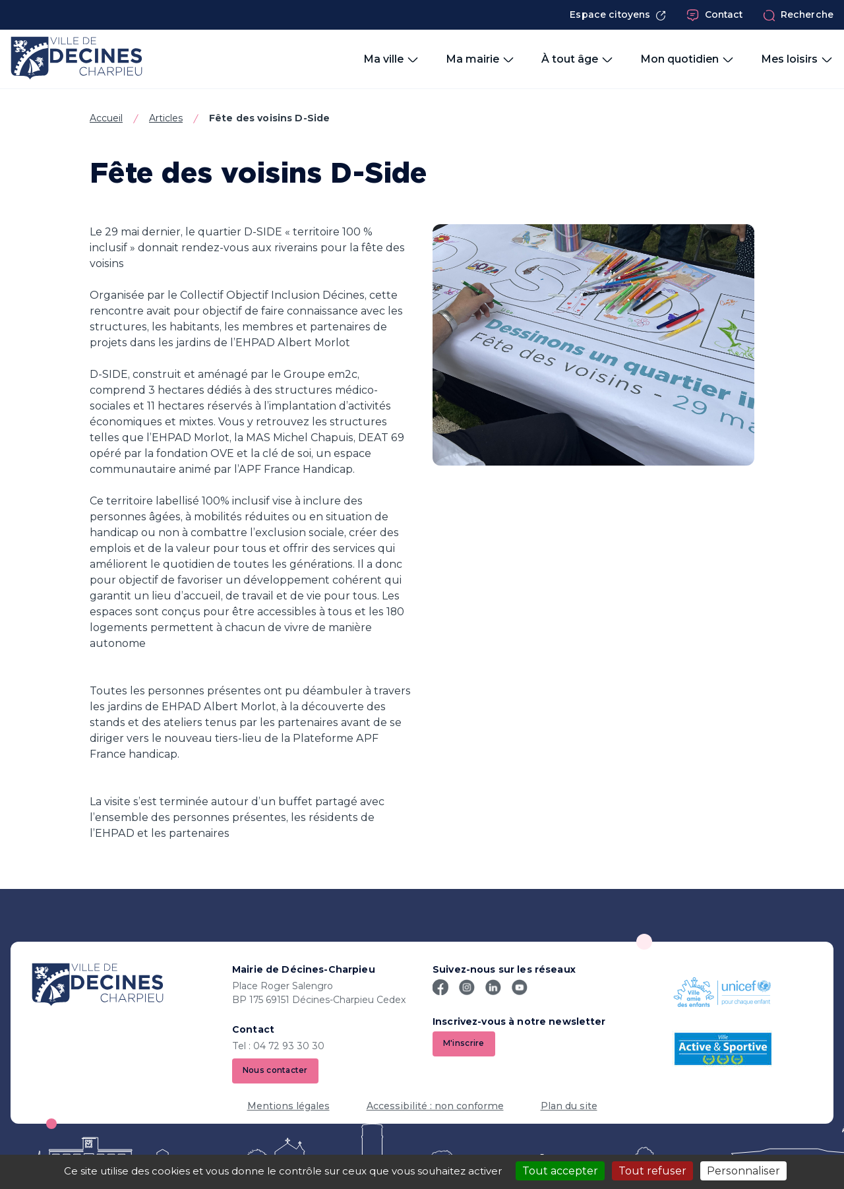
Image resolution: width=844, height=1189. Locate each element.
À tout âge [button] (577, 59)
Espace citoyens (618, 15)
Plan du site (569, 1106)
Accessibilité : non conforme (435, 1106)
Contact (714, 15)
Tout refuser (652, 1171)
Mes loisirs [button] (797, 59)
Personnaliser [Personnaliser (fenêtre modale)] (743, 1171)
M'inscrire (464, 1044)
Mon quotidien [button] (687, 59)
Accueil (106, 118)
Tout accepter (560, 1171)
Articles (166, 118)
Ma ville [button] (391, 59)
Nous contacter (275, 1071)
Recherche (798, 15)
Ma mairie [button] (480, 59)
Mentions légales (288, 1106)
